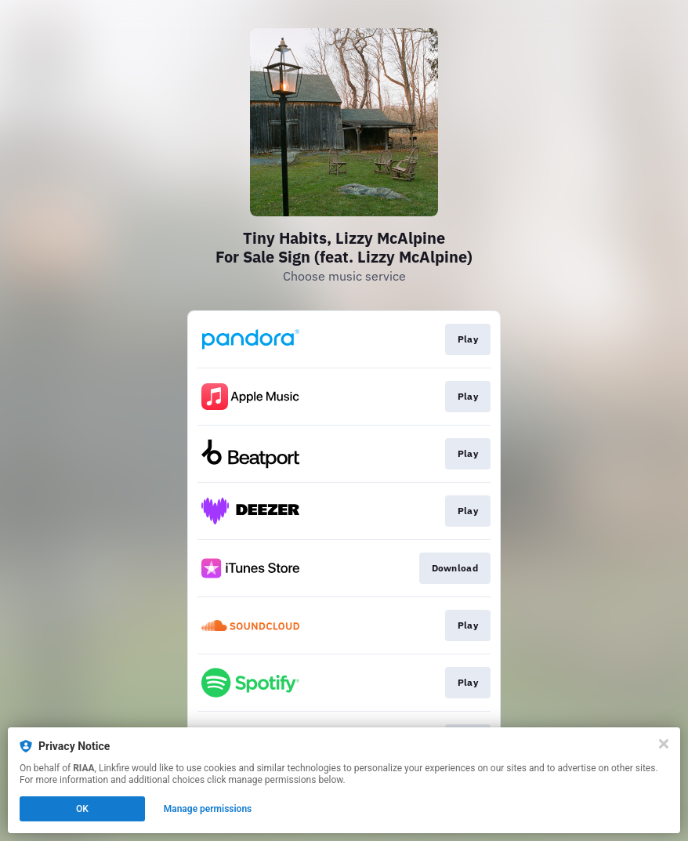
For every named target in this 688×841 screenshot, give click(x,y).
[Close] (663, 743)
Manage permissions (208, 808)
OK (82, 808)
